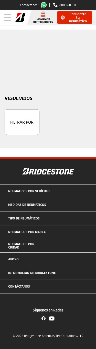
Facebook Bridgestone (43, 318)
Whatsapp (45, 5)
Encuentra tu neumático (74, 17)
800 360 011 (67, 5)
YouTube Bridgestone (52, 318)
